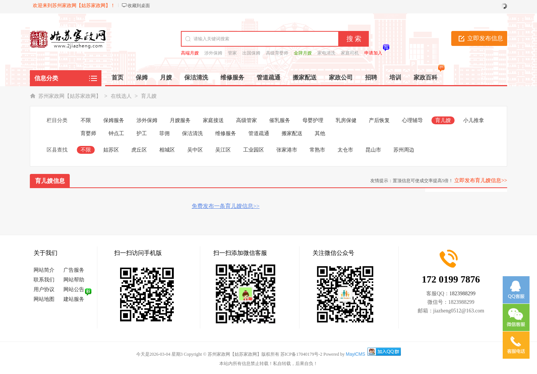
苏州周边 (403, 150)
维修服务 (225, 133)
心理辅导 (412, 120)
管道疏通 (258, 133)
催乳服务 (279, 120)
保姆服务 (113, 120)
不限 (86, 120)
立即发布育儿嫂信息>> (480, 180)
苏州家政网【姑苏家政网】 (69, 96)
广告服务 (73, 270)
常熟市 (317, 150)
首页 (117, 77)
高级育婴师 (277, 53)
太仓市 (345, 150)
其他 (320, 133)
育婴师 (88, 133)
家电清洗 (326, 53)
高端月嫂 (190, 53)
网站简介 (44, 270)
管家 (232, 53)
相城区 (167, 150)
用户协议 (44, 289)
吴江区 (223, 150)
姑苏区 (111, 150)
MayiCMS (355, 354)
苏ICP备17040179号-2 (301, 354)
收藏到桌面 (139, 5)
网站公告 (73, 289)
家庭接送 (213, 120)
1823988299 (462, 293)
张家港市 (286, 150)
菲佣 (164, 133)
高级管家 (246, 120)
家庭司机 (350, 53)
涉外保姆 (213, 53)
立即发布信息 (485, 38)
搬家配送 (292, 133)
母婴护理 (312, 120)
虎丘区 (139, 150)
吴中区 (195, 150)
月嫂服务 (180, 120)
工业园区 (253, 150)
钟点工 (116, 133)
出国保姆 (251, 53)
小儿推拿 (473, 120)
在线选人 (121, 96)
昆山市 (373, 150)
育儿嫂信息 (50, 181)
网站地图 (44, 299)
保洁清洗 (192, 133)
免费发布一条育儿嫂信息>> (226, 206)
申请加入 (373, 53)
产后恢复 (379, 120)
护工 (141, 133)
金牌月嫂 (303, 53)
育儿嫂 (149, 96)
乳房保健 (346, 120)
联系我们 (44, 280)
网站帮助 (73, 280)
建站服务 (73, 299)
